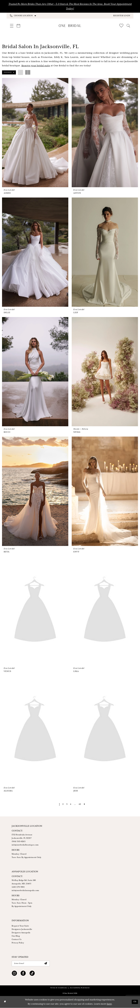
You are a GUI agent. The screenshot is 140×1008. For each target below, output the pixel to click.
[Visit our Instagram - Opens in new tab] (14, 974)
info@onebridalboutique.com (25, 845)
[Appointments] (18, 25)
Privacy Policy (18, 943)
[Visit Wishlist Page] (121, 26)
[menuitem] (40, 15)
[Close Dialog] (5, 1002)
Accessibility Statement (80, 988)
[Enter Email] (31, 963)
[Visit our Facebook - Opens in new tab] (23, 974)
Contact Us (17, 939)
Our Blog (16, 936)
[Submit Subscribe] (45, 963)
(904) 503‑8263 (18, 842)
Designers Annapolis (21, 933)
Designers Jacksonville (22, 929)
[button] (121, 16)
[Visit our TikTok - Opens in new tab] (32, 974)
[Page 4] (70, 804)
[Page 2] (62, 804)
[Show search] (128, 25)
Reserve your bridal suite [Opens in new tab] (35, 65)
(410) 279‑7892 (18, 887)
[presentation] (35, 132)
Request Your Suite (20, 926)
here (109, 1004)
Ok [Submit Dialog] (134, 1002)
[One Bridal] (70, 25)
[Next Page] (84, 804)
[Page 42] (80, 804)
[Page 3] (66, 804)
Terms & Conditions (58, 988)
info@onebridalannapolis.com (25, 890)
